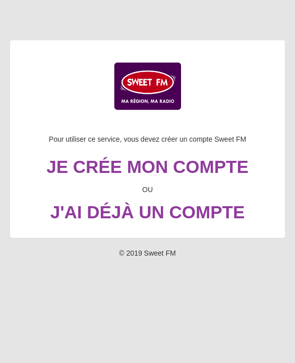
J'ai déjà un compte (147, 212)
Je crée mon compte (147, 166)
